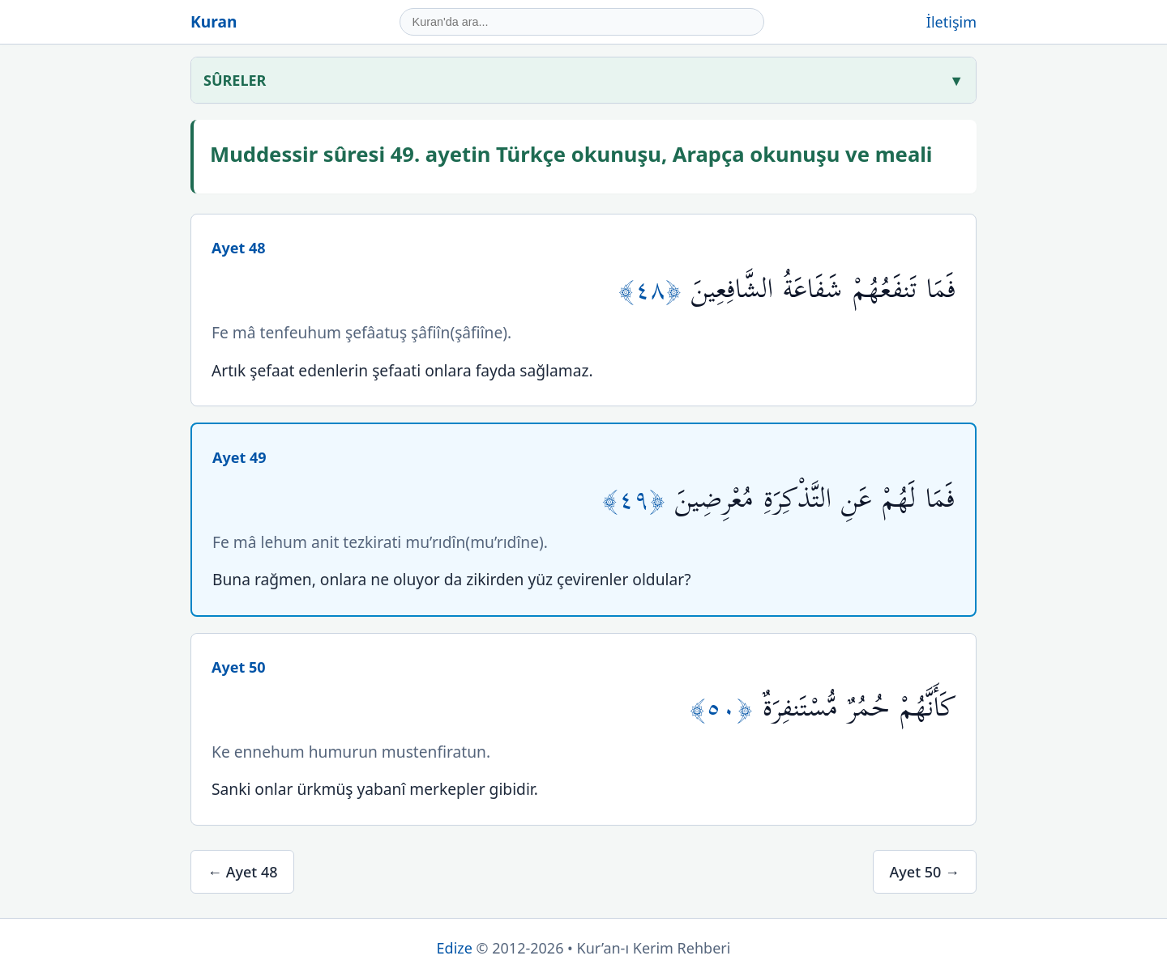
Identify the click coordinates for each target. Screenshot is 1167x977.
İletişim (951, 22)
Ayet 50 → (925, 871)
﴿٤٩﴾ (638, 499)
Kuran (213, 21)
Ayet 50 (239, 667)
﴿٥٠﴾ (726, 708)
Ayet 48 (239, 247)
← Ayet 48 (242, 871)
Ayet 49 (239, 457)
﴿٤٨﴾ (654, 289)
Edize (454, 948)
